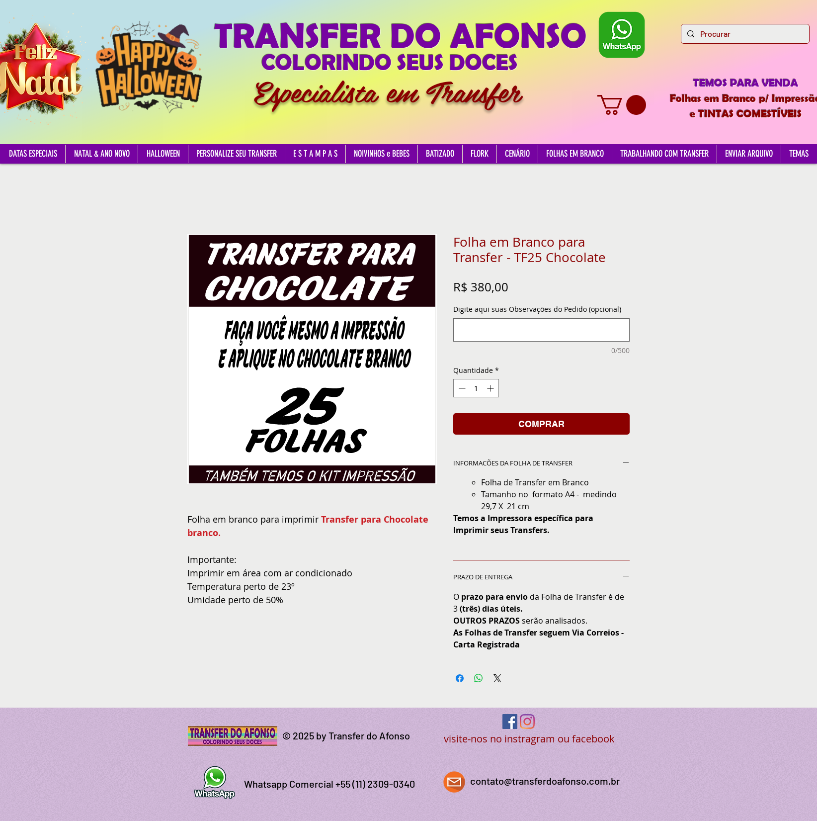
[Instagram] (527, 721)
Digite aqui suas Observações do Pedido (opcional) (537, 309)
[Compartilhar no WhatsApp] (479, 678)
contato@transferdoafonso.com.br (545, 781)
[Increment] (491, 388)
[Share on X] (497, 678)
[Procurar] (744, 33)
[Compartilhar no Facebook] (460, 678)
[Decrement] (461, 388)
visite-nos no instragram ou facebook (529, 738)
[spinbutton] (476, 388)
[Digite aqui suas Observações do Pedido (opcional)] (541, 330)
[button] (621, 105)
